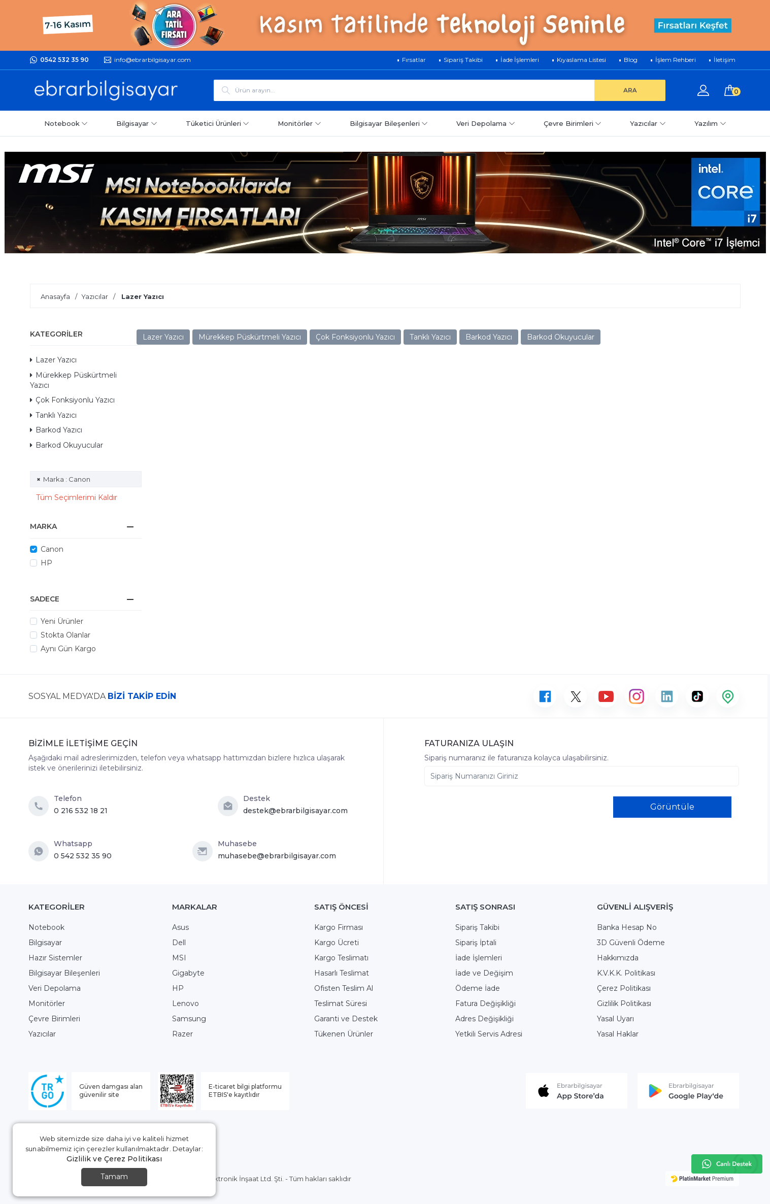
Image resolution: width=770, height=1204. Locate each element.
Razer (182, 1034)
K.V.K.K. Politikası (626, 973)
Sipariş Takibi (477, 927)
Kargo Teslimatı (341, 957)
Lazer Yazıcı (53, 359)
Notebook (66, 123)
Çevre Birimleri (573, 123)
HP (46, 562)
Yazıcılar (648, 123)
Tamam (114, 1176)
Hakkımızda (618, 957)
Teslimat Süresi (340, 1003)
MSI (179, 957)
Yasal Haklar (618, 1034)
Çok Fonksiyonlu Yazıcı (72, 400)
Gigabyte (188, 973)
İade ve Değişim (484, 973)
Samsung (189, 1018)
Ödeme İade (477, 988)
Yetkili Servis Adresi (488, 1034)
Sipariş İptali (475, 942)
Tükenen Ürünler (343, 1034)
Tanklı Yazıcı (53, 415)
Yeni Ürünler (62, 621)
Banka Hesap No (627, 927)
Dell (179, 942)
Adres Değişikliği (484, 1018)
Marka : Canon (66, 479)
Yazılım (710, 123)
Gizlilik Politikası (624, 1003)
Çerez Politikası (624, 988)
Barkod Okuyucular (66, 445)
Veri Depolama (485, 123)
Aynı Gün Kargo (68, 648)
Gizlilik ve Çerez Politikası (114, 1158)
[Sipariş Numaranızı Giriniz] (581, 776)
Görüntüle (672, 807)
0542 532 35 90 (64, 59)
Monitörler (299, 123)
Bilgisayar (136, 123)
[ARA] (629, 90)
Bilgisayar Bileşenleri (389, 123)
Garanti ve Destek (346, 1018)
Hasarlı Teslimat (341, 973)
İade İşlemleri (478, 957)
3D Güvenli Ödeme (631, 942)
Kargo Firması (338, 927)
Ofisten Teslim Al (343, 988)
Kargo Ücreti (336, 942)
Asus (180, 927)
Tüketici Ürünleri (218, 123)
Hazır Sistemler (55, 957)
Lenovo (185, 1003)
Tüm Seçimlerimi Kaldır (76, 497)
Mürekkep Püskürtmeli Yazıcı (73, 380)
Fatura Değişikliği (485, 1003)
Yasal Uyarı (615, 1018)
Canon (52, 549)
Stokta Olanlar (65, 635)
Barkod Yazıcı (56, 429)
